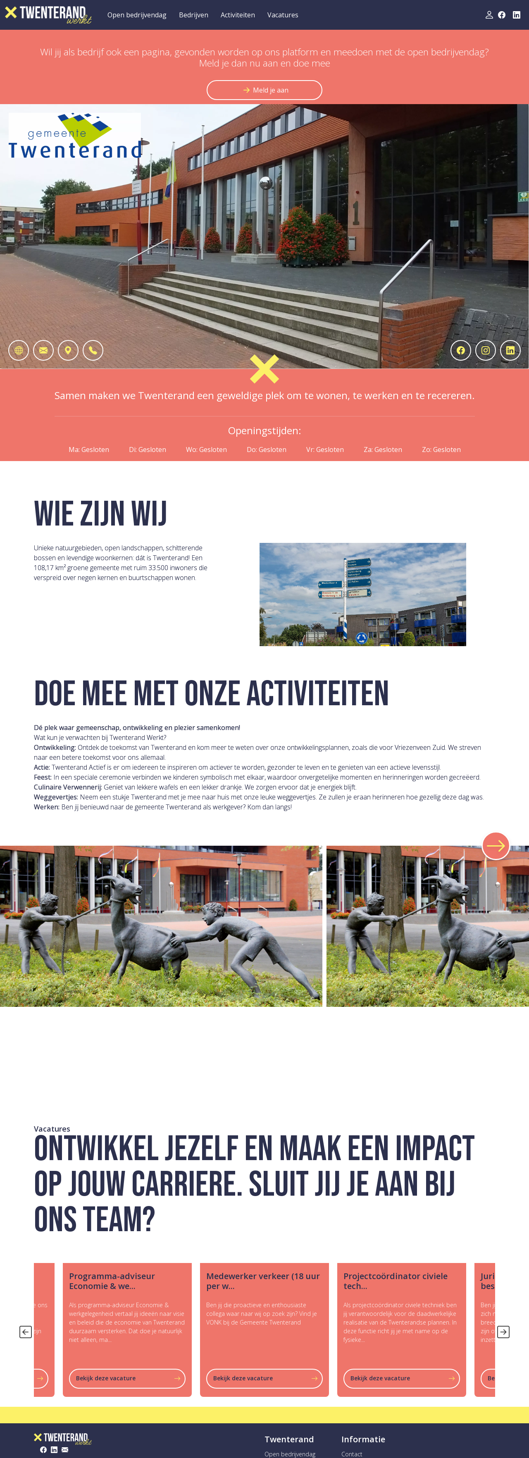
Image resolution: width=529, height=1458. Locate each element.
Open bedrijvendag (137, 14)
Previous (23, 1330)
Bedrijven (193, 14)
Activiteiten (238, 14)
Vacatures (282, 14)
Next (501, 1330)
